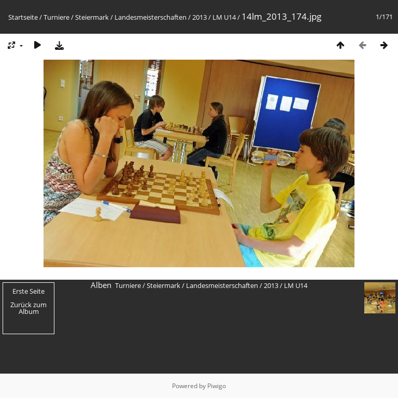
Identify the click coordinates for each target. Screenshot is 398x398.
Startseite (23, 17)
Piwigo (216, 385)
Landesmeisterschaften (151, 17)
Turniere (56, 17)
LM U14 (224, 17)
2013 (199, 17)
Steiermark (92, 17)
